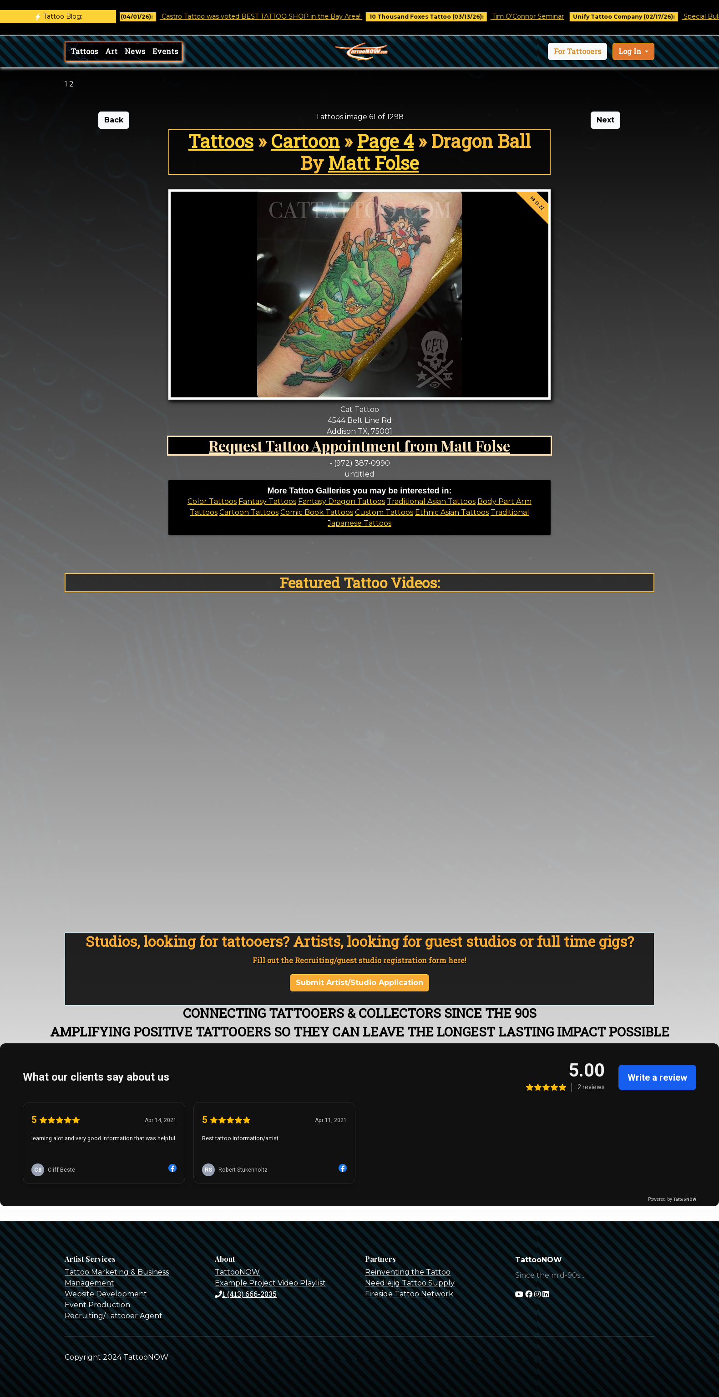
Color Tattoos (212, 501)
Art (111, 51)
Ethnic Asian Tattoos (452, 512)
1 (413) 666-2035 (246, 1294)
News (135, 51)
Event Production (97, 1304)
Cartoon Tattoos (248, 512)
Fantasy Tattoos (267, 501)
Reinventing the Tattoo (408, 1272)
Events (165, 51)
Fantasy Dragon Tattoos (341, 501)
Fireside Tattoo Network (409, 1294)
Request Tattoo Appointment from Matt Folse (359, 445)
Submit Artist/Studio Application (359, 982)
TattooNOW (237, 1272)
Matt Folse (373, 163)
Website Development (106, 1294)
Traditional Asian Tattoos (431, 501)
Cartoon (305, 141)
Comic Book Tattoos (316, 512)
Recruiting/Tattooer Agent (113, 1315)
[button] (577, 51)
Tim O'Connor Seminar (537, 16)
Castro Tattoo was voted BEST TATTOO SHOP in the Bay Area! (271, 16)
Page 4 (385, 141)
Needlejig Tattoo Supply (410, 1283)
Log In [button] (630, 51)
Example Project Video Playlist (270, 1283)
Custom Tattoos (384, 512)
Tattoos (84, 51)
